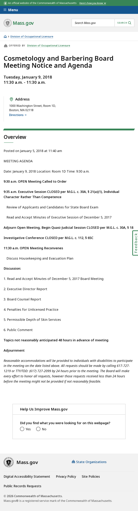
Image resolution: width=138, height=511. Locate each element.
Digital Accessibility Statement (27, 476)
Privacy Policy (66, 476)
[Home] (5, 36)
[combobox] (103, 23)
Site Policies (91, 476)
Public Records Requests (22, 486)
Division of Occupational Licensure (31, 36)
